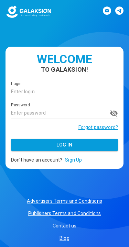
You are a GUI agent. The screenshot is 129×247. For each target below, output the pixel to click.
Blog (64, 238)
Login (16, 84)
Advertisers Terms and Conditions (64, 201)
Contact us (65, 225)
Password (20, 105)
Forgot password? (98, 127)
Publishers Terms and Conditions (64, 213)
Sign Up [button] (73, 160)
